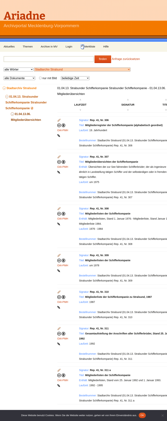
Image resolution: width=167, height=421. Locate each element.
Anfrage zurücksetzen (126, 59)
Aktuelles (9, 46)
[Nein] (162, 415)
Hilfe (106, 46)
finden (103, 59)
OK (142, 415)
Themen (28, 46)
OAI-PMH (62, 130)
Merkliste (87, 46)
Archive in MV (49, 46)
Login (69, 46)
